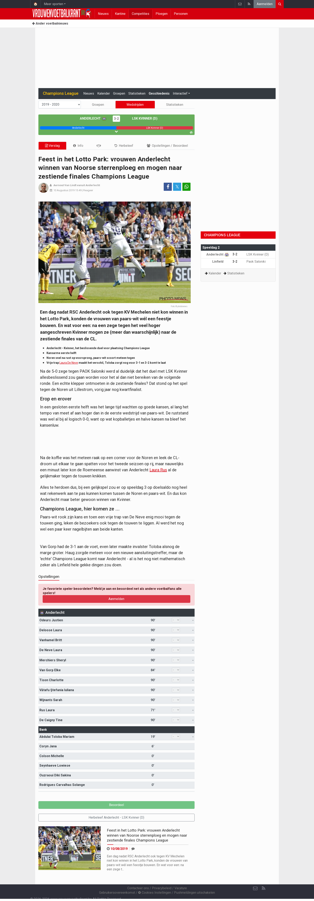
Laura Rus (158, 469)
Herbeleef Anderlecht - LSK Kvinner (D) (116, 817)
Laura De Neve (69, 362)
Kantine (120, 14)
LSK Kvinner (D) (141, 118)
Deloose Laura (50, 630)
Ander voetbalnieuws (50, 23)
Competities (140, 14)
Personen (181, 14)
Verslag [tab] (52, 146)
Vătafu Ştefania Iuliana (56, 690)
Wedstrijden (135, 105)
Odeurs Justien (51, 620)
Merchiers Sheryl (52, 660)
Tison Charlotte (51, 680)
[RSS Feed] (263, 888)
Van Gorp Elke (50, 670)
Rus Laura (47, 710)
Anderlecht (93, 118)
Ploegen (162, 14)
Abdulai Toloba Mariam (56, 737)
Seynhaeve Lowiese (54, 765)
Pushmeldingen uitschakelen (194, 893)
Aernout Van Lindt (64, 185)
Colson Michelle (51, 756)
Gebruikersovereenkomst (117, 893)
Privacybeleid (161, 888)
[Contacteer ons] (255, 888)
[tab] (78, 146)
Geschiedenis (159, 93)
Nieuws (103, 14)
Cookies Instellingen (154, 893)
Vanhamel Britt (50, 640)
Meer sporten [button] (53, 4)
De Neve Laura (50, 650)
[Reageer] (133, 849)
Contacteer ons (138, 888)
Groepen (119, 93)
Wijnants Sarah (50, 700)
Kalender (103, 93)
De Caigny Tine (51, 720)
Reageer (88, 190)
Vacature (180, 888)
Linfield (220, 261)
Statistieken (136, 93)
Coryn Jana (48, 746)
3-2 (116, 119)
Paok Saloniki (253, 261)
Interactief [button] (180, 93)
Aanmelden (265, 4)
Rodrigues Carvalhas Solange (62, 785)
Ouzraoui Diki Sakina (55, 775)
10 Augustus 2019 (64, 190)
